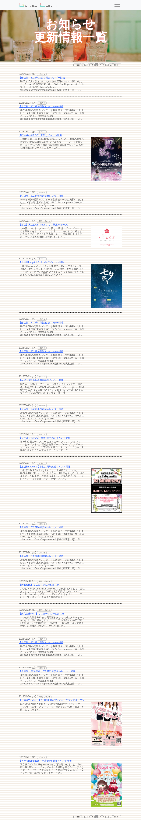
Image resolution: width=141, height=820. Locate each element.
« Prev (77, 65)
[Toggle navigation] (118, 5)
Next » (117, 65)
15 (111, 65)
